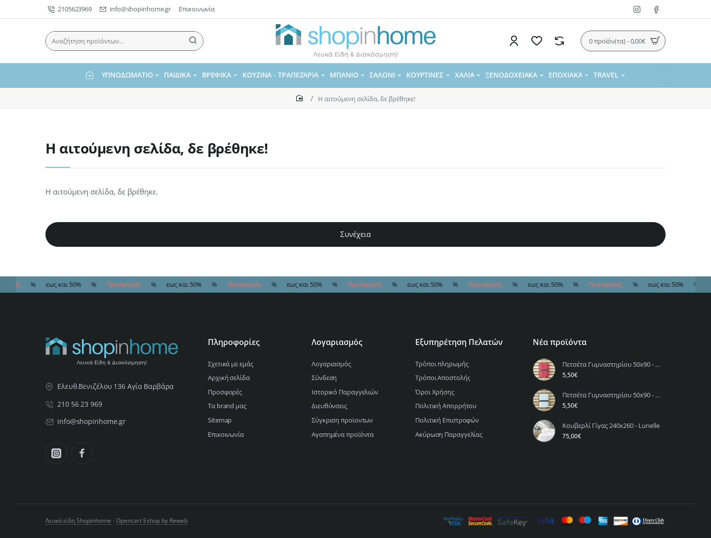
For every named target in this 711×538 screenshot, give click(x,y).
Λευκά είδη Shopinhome (78, 520)
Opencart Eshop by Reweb (152, 520)
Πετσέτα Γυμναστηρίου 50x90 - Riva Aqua (612, 395)
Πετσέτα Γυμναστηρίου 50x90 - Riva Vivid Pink (612, 364)
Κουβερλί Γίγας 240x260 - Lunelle (611, 426)
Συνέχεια (355, 234)
